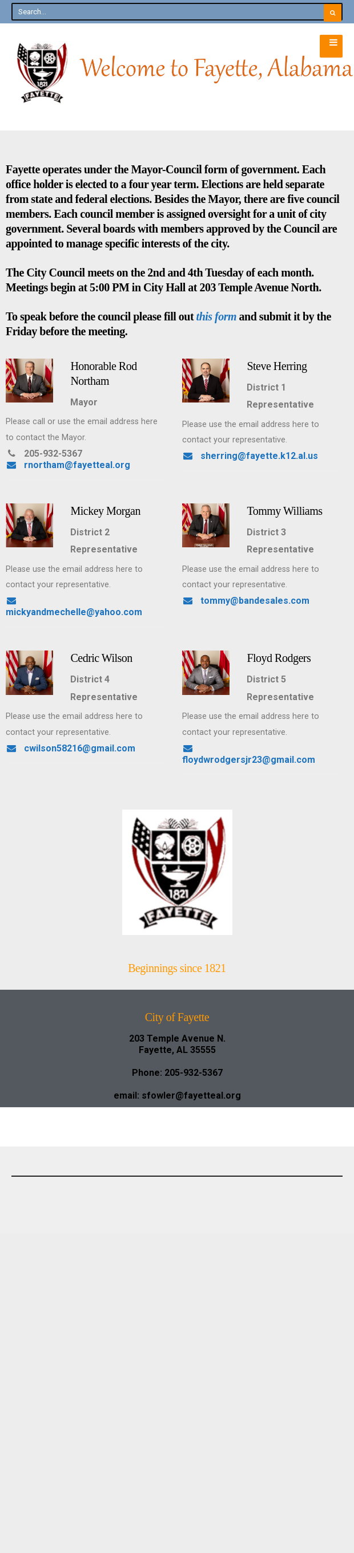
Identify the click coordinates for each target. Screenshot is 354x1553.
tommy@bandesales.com (69, 872)
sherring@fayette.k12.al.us (74, 600)
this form (216, 316)
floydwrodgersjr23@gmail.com (81, 1144)
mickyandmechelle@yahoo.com (83, 736)
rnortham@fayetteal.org (68, 465)
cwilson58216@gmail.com (70, 1008)
